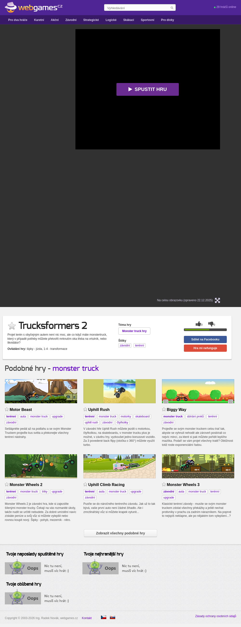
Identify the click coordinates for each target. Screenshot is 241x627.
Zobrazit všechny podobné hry (120, 533)
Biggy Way (176, 410)
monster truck (76, 368)
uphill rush (91, 422)
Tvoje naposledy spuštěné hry (34, 554)
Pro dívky (167, 20)
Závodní (70, 20)
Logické (111, 20)
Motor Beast (21, 410)
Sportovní (147, 20)
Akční (55, 20)
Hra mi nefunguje (205, 348)
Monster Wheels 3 (183, 485)
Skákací (128, 20)
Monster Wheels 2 (26, 485)
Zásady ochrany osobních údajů (215, 616)
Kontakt (87, 618)
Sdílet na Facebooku (205, 339)
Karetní (39, 20)
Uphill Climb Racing (106, 485)
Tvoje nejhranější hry (103, 554)
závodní (11, 422)
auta (23, 416)
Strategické (91, 20)
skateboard (142, 416)
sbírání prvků (195, 416)
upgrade (57, 416)
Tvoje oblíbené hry (23, 584)
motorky (126, 416)
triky (44, 491)
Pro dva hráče (17, 20)
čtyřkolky (122, 422)
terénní (212, 416)
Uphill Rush (99, 410)
